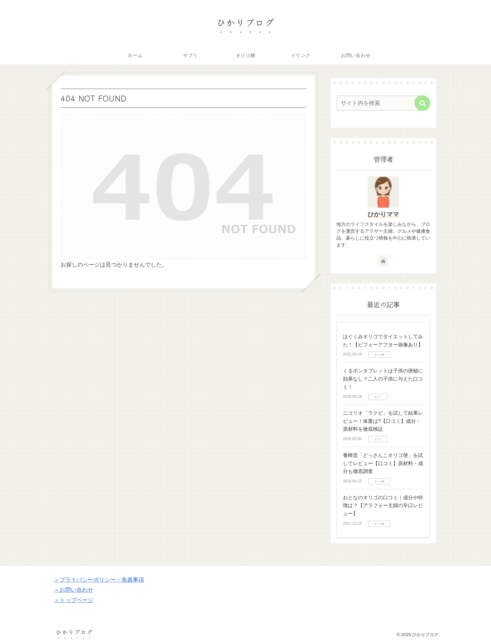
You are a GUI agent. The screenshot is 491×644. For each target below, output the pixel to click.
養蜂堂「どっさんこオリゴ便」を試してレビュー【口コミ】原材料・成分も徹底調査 (383, 463)
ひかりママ (383, 214)
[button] (422, 103)
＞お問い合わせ (73, 590)
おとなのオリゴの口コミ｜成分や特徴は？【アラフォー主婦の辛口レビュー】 (383, 505)
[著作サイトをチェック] (383, 261)
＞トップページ (73, 600)
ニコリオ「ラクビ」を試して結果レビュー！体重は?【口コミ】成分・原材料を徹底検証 (383, 421)
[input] (379, 103)
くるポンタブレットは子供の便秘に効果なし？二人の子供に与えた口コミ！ (383, 378)
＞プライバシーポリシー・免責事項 (99, 580)
